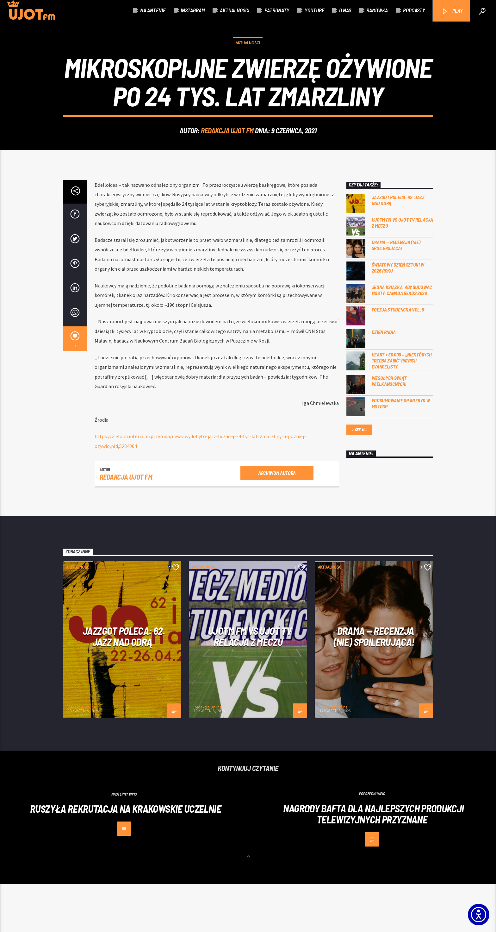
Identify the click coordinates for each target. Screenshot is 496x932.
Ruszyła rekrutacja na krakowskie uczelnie (125, 857)
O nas (345, 10)
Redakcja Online (82, 755)
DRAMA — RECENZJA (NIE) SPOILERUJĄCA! (396, 293)
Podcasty (414, 10)
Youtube (314, 10)
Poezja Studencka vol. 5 (398, 358)
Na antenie (152, 10)
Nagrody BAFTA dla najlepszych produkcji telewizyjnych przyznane (373, 861)
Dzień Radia (384, 380)
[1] (75, 387)
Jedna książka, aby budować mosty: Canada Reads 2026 (402, 338)
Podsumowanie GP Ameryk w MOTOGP (401, 451)
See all (359, 478)
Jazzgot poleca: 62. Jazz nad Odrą (398, 248)
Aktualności (234, 10)
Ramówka (377, 10)
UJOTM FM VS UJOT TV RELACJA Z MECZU (402, 271)
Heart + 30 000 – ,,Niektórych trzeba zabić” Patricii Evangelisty (402, 409)
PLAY (451, 11)
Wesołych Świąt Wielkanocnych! (389, 429)
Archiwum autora (277, 521)
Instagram (193, 10)
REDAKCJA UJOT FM (227, 154)
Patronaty (276, 10)
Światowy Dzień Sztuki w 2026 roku (398, 316)
